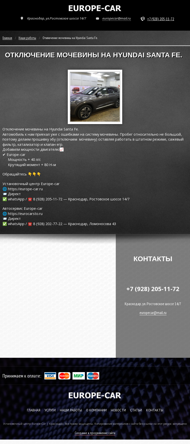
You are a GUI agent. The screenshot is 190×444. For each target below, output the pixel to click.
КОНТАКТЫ (154, 410)
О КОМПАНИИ (96, 410)
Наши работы (27, 38)
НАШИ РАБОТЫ (71, 410)
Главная (7, 38)
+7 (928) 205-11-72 (160, 18)
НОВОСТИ (118, 410)
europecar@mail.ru (116, 18)
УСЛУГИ (50, 410)
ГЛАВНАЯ (33, 410)
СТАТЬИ (136, 410)
